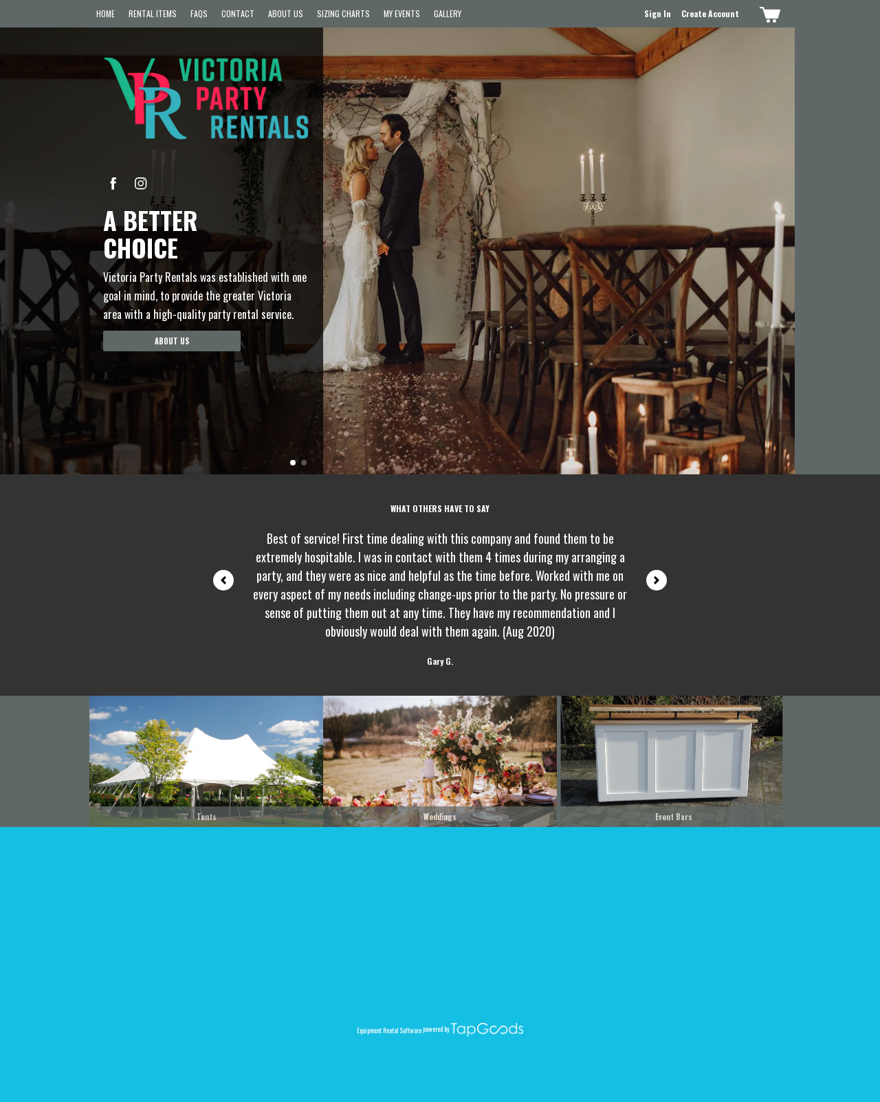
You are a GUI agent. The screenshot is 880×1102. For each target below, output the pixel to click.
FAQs (199, 13)
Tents (207, 816)
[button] (293, 462)
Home (105, 13)
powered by (436, 1029)
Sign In (657, 13)
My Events (402, 13)
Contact (237, 13)
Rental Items (153, 13)
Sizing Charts (343, 13)
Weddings (440, 816)
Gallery (447, 13)
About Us (285, 13)
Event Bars (673, 816)
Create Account (710, 13)
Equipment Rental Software (389, 1030)
